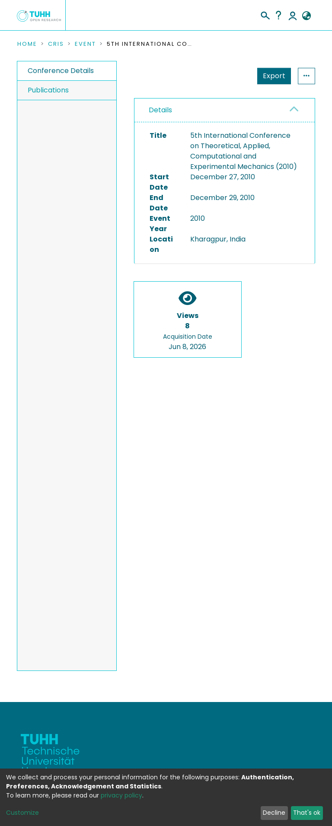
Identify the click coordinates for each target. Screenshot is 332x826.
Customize (22, 812)
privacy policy (121, 795)
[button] (306, 16)
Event (85, 44)
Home (27, 44)
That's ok (306, 812)
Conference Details (61, 71)
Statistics (271, 76)
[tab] (224, 110)
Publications (48, 90)
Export (231, 76)
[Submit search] (264, 14)
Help (278, 15)
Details (160, 110)
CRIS (56, 44)
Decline (274, 812)
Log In (293, 15)
